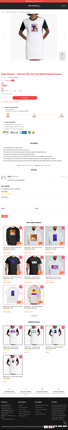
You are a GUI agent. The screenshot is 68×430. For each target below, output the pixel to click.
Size (2, 88)
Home (3, 12)
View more (34, 315)
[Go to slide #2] (38, 64)
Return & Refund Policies (41, 409)
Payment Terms (39, 407)
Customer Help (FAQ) (40, 414)
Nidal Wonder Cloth (11, 12)
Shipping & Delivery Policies (41, 405)
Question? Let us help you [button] (60, 428)
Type (2, 83)
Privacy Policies (22, 409)
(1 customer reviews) (13, 77)
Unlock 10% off (65, 423)
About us (21, 405)
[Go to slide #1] (30, 64)
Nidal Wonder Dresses (25, 12)
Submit (4, 216)
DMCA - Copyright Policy (24, 411)
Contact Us (38, 411)
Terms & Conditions (23, 407)
